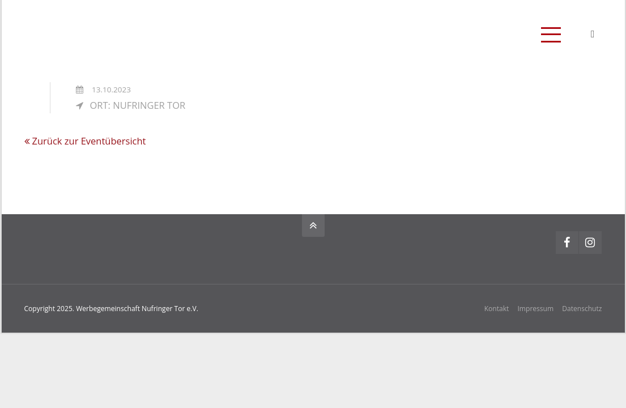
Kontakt (496, 308)
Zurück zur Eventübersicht (89, 140)
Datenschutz (582, 308)
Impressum (535, 308)
